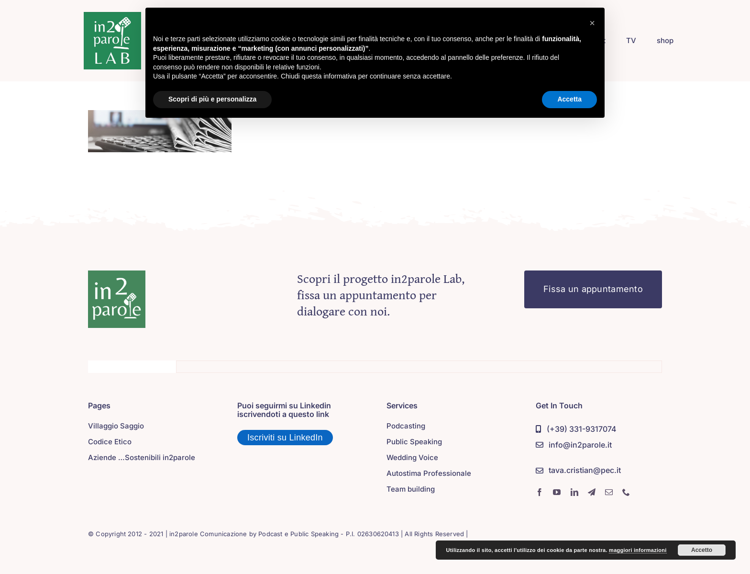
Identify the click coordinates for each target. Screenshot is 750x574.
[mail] (609, 492)
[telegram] (592, 492)
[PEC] (578, 471)
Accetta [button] (569, 99)
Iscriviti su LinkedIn (285, 437)
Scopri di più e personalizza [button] (212, 99)
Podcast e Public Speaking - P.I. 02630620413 (328, 534)
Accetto (701, 550)
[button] (592, 23)
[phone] (626, 492)
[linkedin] (574, 492)
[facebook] (539, 492)
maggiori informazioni (638, 550)
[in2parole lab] (112, 16)
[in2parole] (116, 275)
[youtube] (557, 492)
